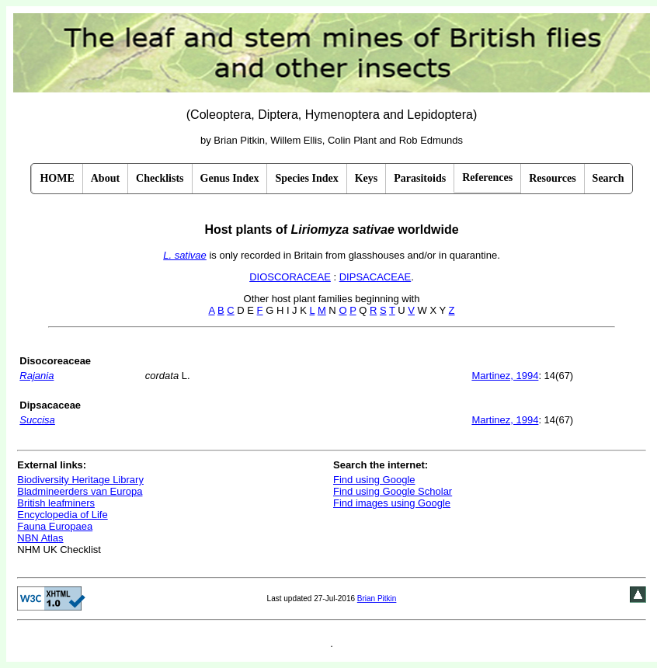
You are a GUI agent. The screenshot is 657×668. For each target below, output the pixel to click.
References (487, 177)
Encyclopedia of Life (62, 514)
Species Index (306, 178)
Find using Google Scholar (392, 491)
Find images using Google (391, 503)
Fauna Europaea (54, 526)
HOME (57, 178)
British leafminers (56, 503)
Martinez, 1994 (504, 375)
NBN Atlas (40, 538)
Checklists (159, 178)
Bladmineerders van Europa (79, 491)
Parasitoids (420, 178)
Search (608, 178)
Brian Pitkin (377, 598)
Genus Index (229, 178)
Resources (552, 178)
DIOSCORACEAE (290, 277)
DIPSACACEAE (375, 277)
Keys (366, 178)
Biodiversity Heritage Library (80, 479)
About (105, 178)
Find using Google (374, 479)
